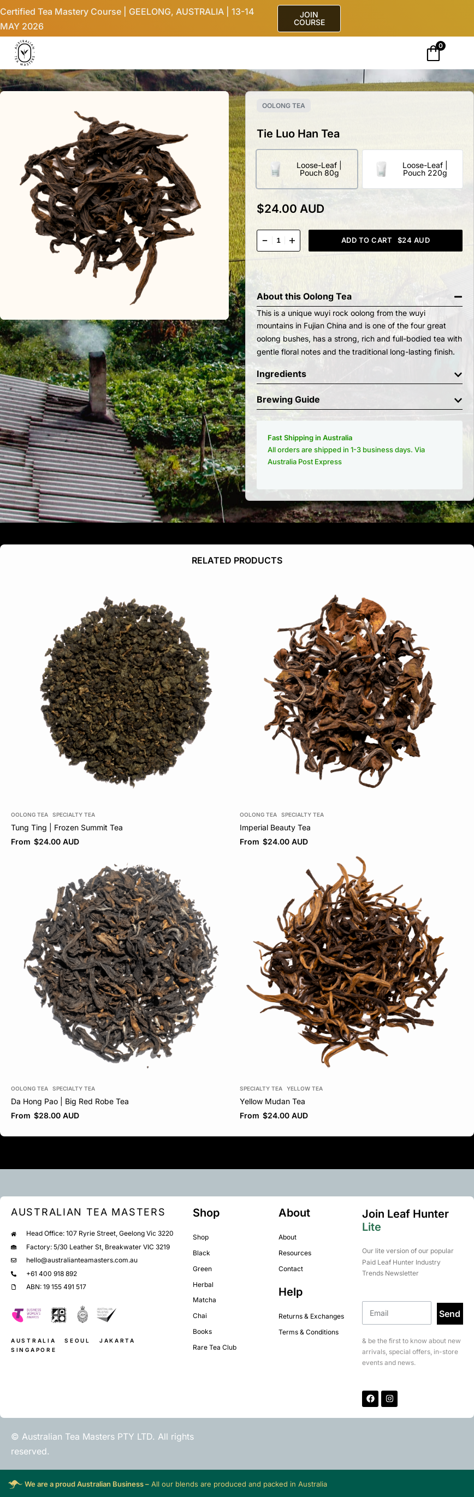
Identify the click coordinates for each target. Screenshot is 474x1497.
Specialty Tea (73, 814)
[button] (360, 294)
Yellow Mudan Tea (272, 1101)
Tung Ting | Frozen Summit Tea (67, 827)
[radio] (307, 169)
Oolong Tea (283, 105)
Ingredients (281, 373)
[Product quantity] (278, 241)
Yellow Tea (305, 1088)
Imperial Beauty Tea (275, 827)
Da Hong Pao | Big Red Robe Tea (70, 1101)
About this (280, 296)
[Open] (62, 53)
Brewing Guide (288, 399)
